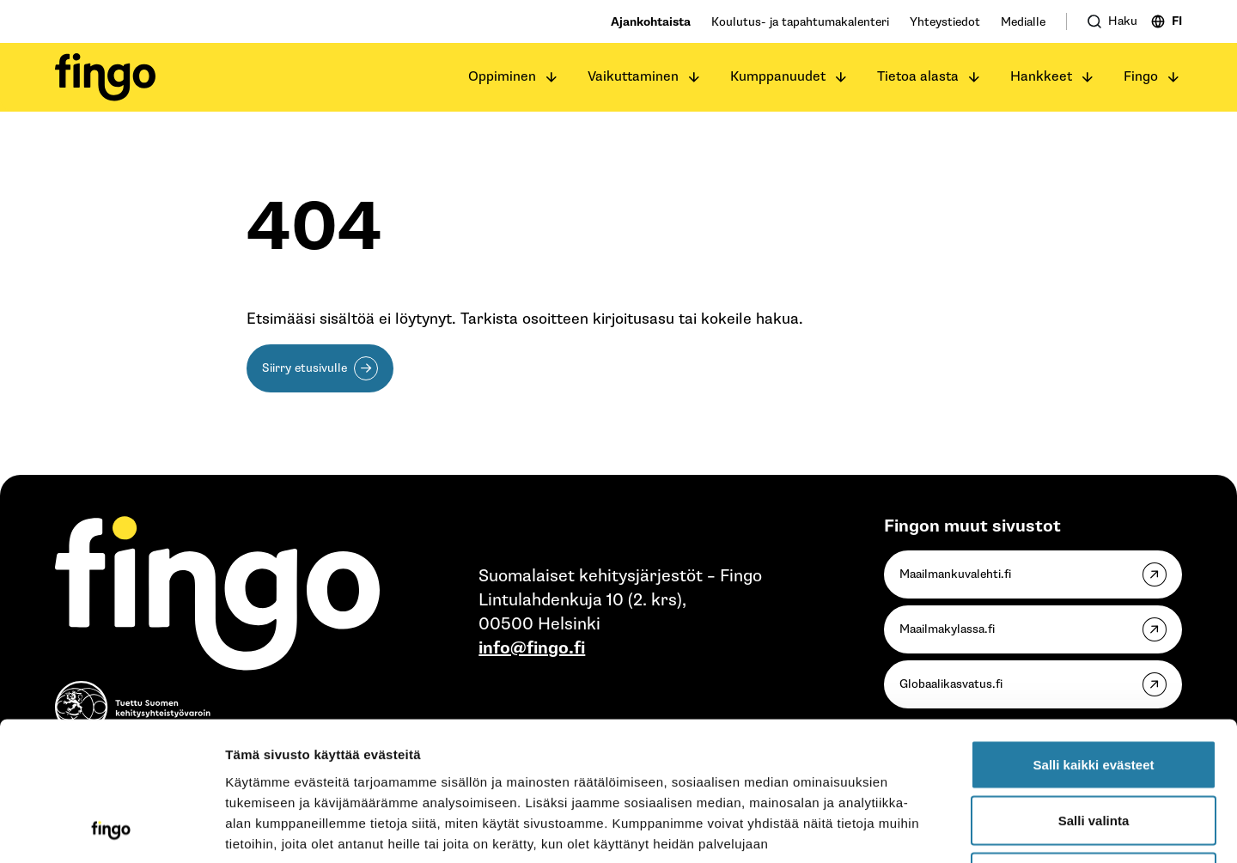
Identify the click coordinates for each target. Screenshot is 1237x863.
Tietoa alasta (918, 77)
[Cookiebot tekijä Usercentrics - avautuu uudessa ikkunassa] (111, 829)
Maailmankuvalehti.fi (955, 575)
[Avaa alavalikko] (551, 77)
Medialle (1023, 22)
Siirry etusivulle (304, 369)
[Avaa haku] (1112, 21)
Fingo (1141, 77)
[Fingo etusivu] (105, 77)
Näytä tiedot (918, 829)
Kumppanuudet (778, 77)
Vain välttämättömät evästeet (1093, 750)
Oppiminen (502, 77)
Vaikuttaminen (633, 77)
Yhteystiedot (945, 22)
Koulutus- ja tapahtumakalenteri (800, 22)
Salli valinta (1094, 694)
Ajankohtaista (651, 22)
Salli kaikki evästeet (1094, 637)
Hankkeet (1041, 77)
